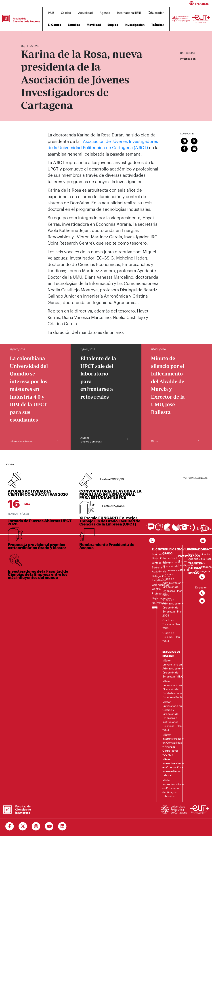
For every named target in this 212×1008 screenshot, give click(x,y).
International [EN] (129, 12)
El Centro (54, 24)
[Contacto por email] (203, 541)
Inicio (24, 32)
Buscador (156, 12)
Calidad (66, 12)
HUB (51, 12)
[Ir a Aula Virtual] (184, 529)
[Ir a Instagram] (36, 826)
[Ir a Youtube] (49, 826)
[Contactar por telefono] (152, 541)
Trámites (157, 24)
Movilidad (94, 24)
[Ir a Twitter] (23, 826)
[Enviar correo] (194, 148)
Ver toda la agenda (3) (195, 478)
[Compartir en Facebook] (184, 148)
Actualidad (85, 12)
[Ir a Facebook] (9, 826)
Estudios (74, 24)
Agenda (105, 12)
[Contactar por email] (202, 601)
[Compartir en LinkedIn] (184, 140)
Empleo (112, 24)
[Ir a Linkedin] (62, 826)
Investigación (135, 24)
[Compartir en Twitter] (194, 140)
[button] (160, 3)
